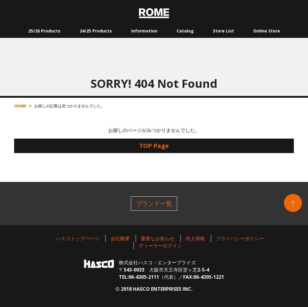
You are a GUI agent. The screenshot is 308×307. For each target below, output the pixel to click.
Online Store (266, 31)
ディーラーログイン (160, 245)
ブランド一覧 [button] (154, 203)
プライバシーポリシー (240, 238)
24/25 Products (96, 31)
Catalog (185, 31)
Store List (223, 31)
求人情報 (195, 238)
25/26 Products (44, 31)
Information (144, 31)
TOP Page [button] (154, 146)
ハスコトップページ (77, 238)
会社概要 (120, 238)
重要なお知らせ (157, 238)
